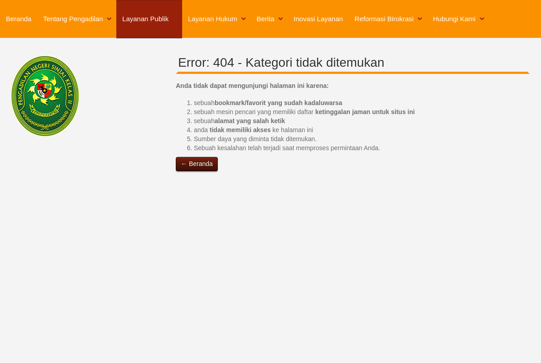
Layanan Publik (145, 19)
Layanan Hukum (212, 19)
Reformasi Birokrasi (384, 19)
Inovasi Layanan (318, 19)
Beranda (19, 19)
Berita (265, 19)
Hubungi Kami (454, 19)
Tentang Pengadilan (73, 19)
